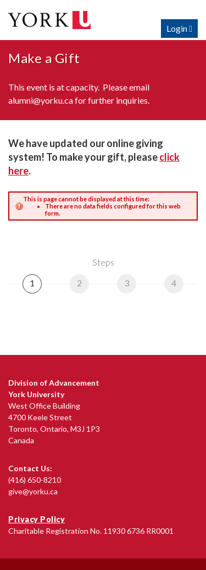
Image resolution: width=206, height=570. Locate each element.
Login (179, 28)
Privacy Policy (36, 519)
